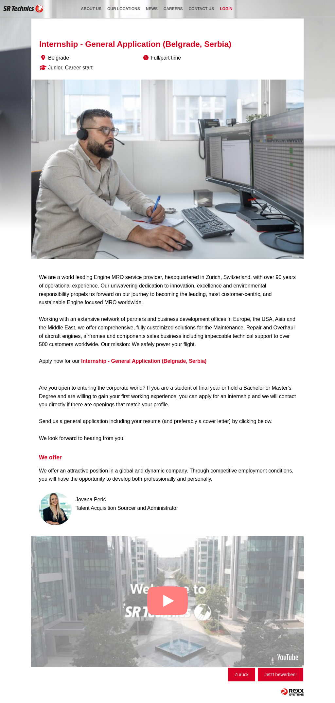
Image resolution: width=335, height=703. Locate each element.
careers (173, 9)
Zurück (242, 674)
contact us (201, 9)
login (226, 9)
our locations (123, 9)
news (152, 9)
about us (91, 9)
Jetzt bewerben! (280, 674)
